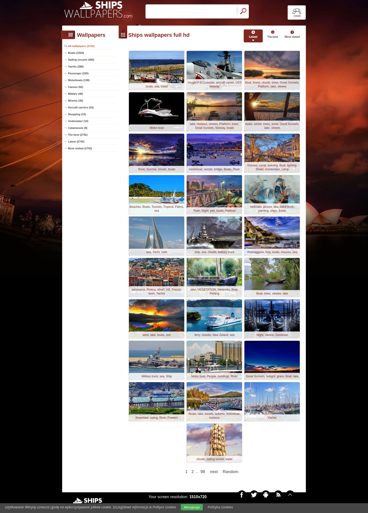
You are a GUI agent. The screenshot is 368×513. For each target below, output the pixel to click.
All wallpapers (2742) (81, 46)
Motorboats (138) (79, 80)
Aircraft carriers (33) (81, 107)
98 (203, 471)
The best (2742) (77, 134)
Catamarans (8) (77, 127)
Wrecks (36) (75, 100)
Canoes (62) (75, 87)
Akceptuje (192, 507)
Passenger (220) (78, 73)
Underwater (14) (78, 121)
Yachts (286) (76, 66)
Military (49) (75, 93)
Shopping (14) (77, 114)
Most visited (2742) (80, 148)
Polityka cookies (220, 507)
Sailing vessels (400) (81, 59)
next (214, 471)
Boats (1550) (76, 52)
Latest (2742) (76, 141)
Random (230, 471)
